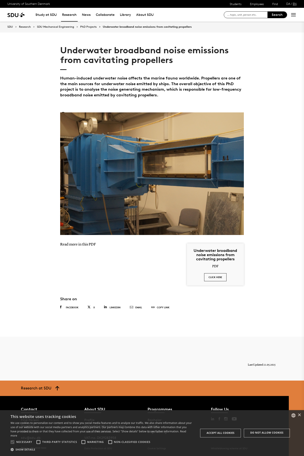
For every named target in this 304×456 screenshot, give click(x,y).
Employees (257, 4)
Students (236, 4)
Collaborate (105, 15)
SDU (10, 26)
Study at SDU (46, 15)
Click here (215, 277)
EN (295, 3)
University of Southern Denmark (28, 3)
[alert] (152, 433)
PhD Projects (88, 26)
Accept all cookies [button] (221, 433)
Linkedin (112, 307)
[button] (12, 442)
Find (275, 4)
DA (288, 3)
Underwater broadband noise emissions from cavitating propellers (147, 26)
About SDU (145, 15)
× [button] (299, 415)
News (86, 15)
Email (136, 307)
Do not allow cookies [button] (267, 432)
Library (125, 15)
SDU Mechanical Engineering (55, 26)
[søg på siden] (247, 15)
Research (69, 15)
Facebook (69, 307)
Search (277, 15)
